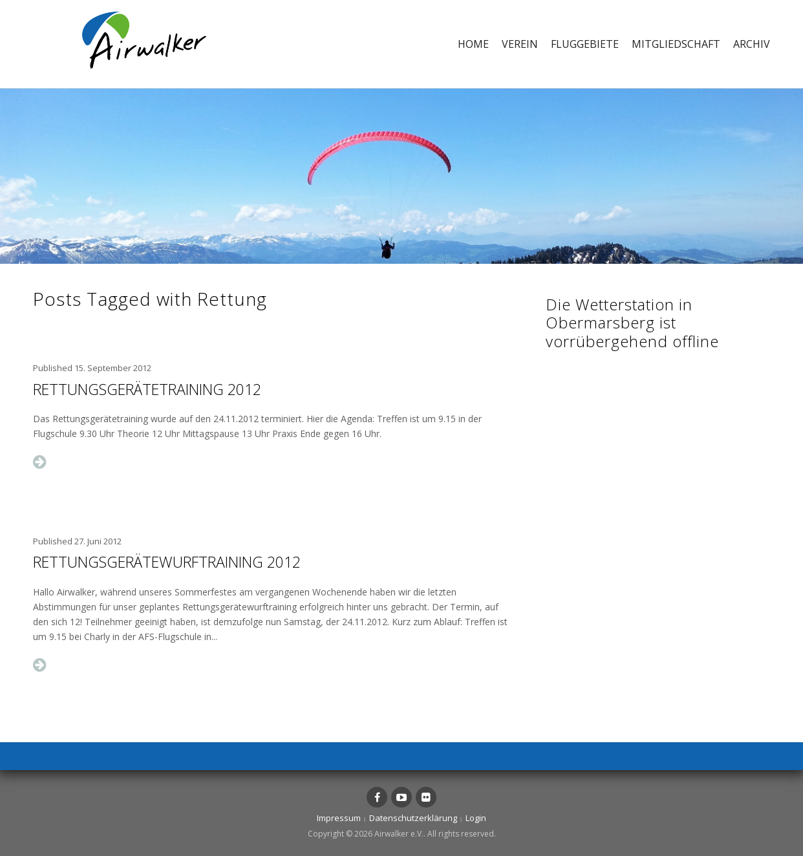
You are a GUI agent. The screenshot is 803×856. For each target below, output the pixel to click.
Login (476, 818)
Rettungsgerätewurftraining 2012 (167, 561)
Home (473, 44)
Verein (520, 44)
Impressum (339, 818)
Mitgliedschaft (676, 44)
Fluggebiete (585, 44)
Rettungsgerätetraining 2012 (147, 389)
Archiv (751, 44)
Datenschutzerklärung (413, 818)
